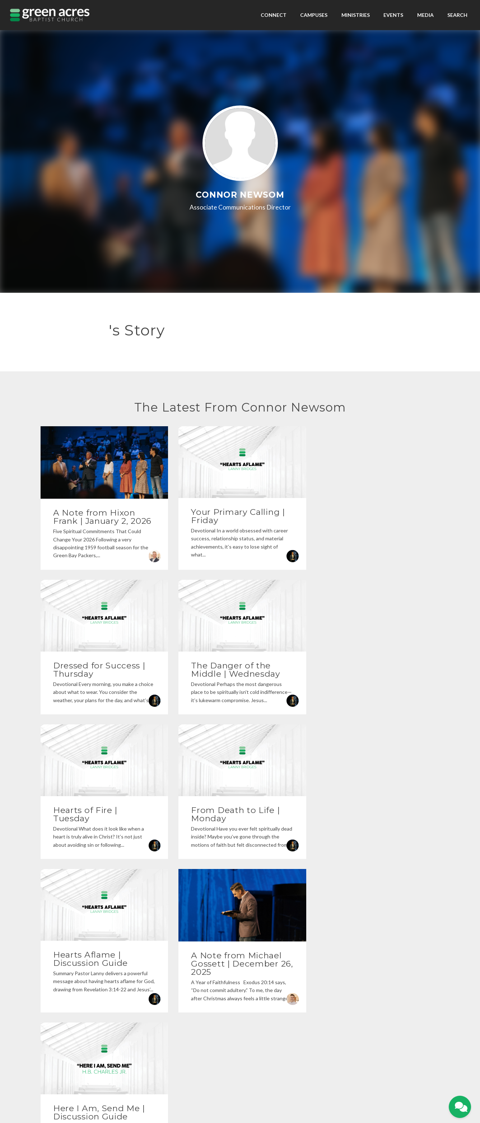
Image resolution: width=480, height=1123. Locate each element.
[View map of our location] (291, 976)
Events (393, 15)
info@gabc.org (86, 1006)
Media (425, 15)
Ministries (355, 15)
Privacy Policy (240, 1075)
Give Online (393, 1006)
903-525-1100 (188, 1006)
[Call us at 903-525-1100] (189, 976)
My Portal (232, 1085)
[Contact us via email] (87, 976)
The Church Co (240, 1095)
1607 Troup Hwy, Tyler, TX (291, 1006)
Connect (273, 15)
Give (248, 1085)
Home (215, 1085)
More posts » (239, 891)
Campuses (313, 15)
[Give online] (394, 976)
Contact (263, 1085)
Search (457, 15)
